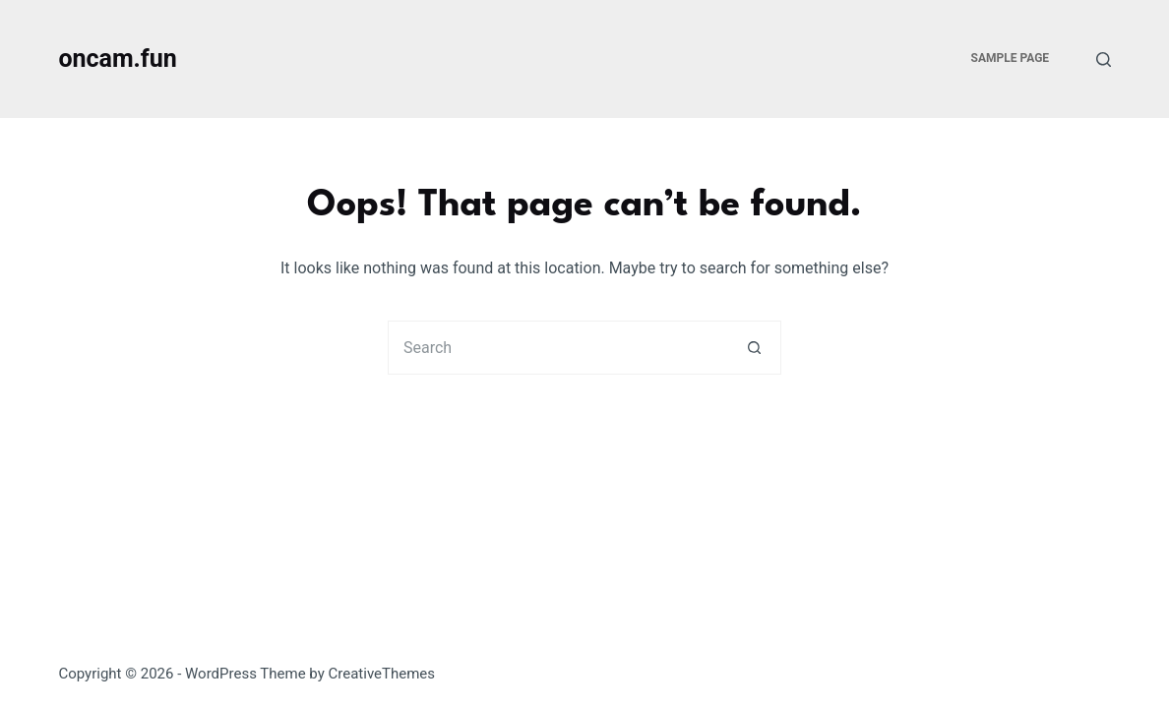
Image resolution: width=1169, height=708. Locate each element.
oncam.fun (117, 58)
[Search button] (754, 348)
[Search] (1103, 59)
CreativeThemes (382, 673)
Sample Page (1010, 58)
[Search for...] (557, 348)
